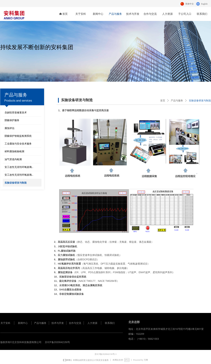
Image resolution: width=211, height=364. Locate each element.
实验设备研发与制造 (200, 100)
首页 (162, 100)
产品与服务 (177, 100)
